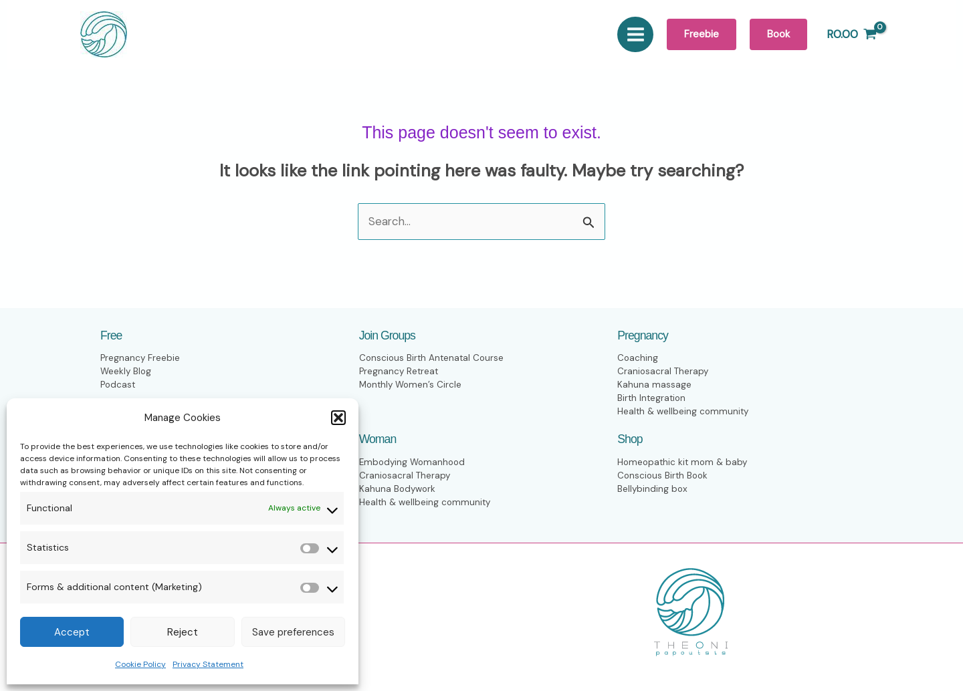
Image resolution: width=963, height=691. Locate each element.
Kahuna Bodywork (398, 489)
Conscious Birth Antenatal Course (433, 358)
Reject (182, 632)
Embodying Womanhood (414, 462)
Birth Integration (652, 398)
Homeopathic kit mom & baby (684, 462)
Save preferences (293, 632)
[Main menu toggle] (635, 35)
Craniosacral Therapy (663, 372)
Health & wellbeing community (684, 412)
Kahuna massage (654, 385)
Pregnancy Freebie (140, 358)
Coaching (638, 358)
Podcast (118, 385)
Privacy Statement (208, 664)
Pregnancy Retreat (399, 372)
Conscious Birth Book (664, 475)
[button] (338, 417)
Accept (72, 632)
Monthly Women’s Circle (411, 385)
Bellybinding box (653, 489)
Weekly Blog (126, 372)
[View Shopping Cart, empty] (852, 34)
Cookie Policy (140, 664)
